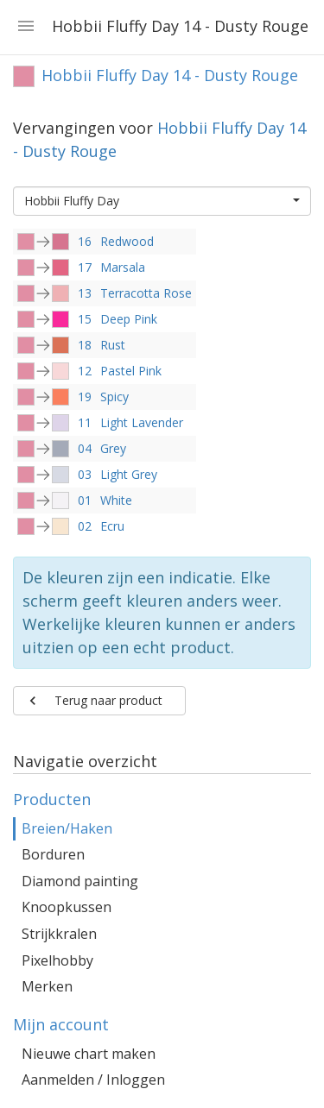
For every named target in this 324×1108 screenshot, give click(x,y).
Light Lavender (141, 422)
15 (85, 319)
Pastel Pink (131, 370)
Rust (112, 345)
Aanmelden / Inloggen (93, 1079)
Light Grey (128, 474)
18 (85, 345)
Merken (47, 986)
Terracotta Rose (146, 293)
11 (85, 422)
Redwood (127, 241)
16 (85, 241)
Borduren (53, 854)
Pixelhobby (57, 960)
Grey (113, 448)
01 (85, 500)
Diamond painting (80, 881)
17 (85, 267)
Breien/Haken (67, 828)
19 (85, 396)
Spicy (114, 396)
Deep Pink (128, 319)
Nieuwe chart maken (89, 1053)
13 (85, 293)
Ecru (112, 526)
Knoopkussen (66, 906)
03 (85, 474)
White (116, 500)
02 (85, 526)
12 (85, 370)
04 (85, 448)
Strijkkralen (59, 933)
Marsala (122, 267)
